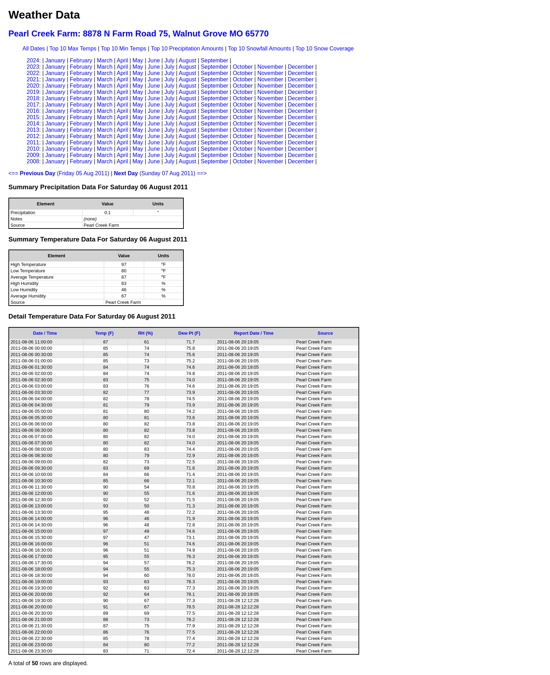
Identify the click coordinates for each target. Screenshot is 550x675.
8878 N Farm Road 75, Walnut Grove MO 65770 (176, 33)
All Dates (33, 49)
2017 (33, 105)
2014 (33, 124)
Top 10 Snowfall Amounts (259, 49)
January (55, 60)
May (138, 60)
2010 (33, 149)
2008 (33, 161)
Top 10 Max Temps (72, 49)
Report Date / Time (254, 333)
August (187, 60)
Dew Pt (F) (189, 333)
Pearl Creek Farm (43, 33)
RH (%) (145, 333)
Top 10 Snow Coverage (324, 49)
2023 (33, 67)
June (154, 60)
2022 (33, 73)
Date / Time (45, 333)
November (270, 67)
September (214, 60)
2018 (33, 98)
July (169, 60)
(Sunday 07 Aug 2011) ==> (160, 173)
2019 (33, 92)
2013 (33, 130)
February (81, 60)
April (122, 60)
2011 (33, 142)
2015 (33, 117)
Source (325, 333)
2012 (33, 136)
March (104, 60)
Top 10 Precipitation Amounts (187, 49)
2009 (33, 155)
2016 (33, 111)
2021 (33, 79)
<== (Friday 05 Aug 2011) (58, 173)
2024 (33, 60)
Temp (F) (104, 333)
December (301, 67)
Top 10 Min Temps (124, 49)
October (243, 67)
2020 (33, 86)
